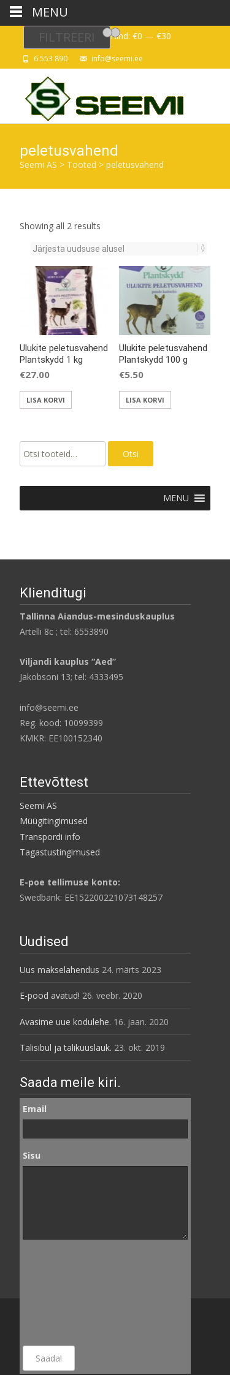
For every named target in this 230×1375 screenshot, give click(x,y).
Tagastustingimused (60, 852)
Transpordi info (50, 837)
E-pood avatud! (50, 995)
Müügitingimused (54, 821)
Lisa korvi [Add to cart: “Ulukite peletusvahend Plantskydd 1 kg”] (45, 399)
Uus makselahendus (59, 969)
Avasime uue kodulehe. (65, 1022)
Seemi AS (38, 805)
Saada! (49, 1358)
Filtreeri (67, 37)
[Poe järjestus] (115, 249)
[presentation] (73, 1293)
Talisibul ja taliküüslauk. (66, 1047)
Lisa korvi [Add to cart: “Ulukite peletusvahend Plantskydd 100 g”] (145, 399)
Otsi (131, 454)
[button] (176, 498)
